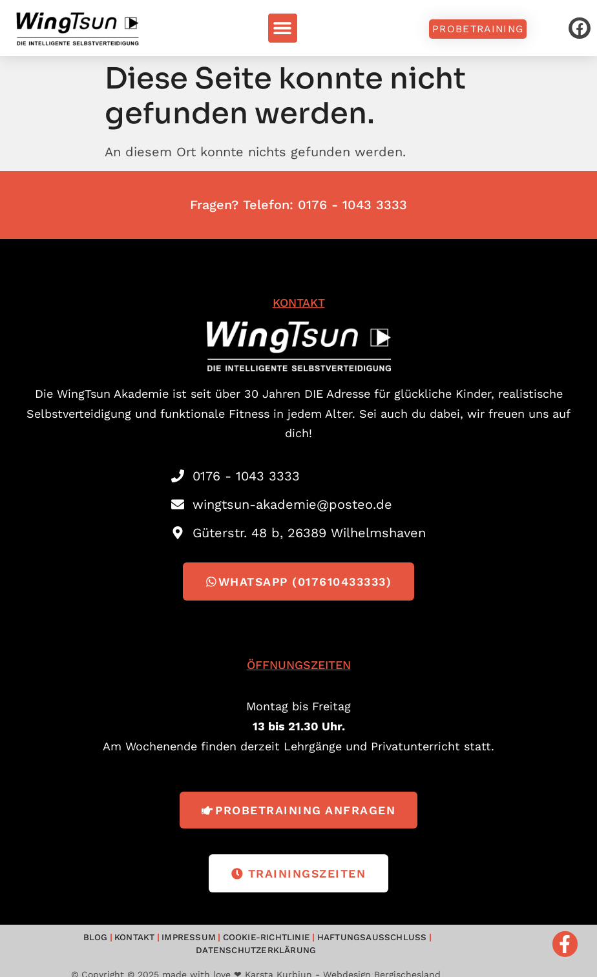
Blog (44, 942)
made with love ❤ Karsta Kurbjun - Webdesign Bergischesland (301, 966)
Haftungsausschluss (307, 942)
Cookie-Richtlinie (206, 942)
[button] (282, 28)
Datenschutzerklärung (421, 942)
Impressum (133, 942)
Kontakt (81, 942)
